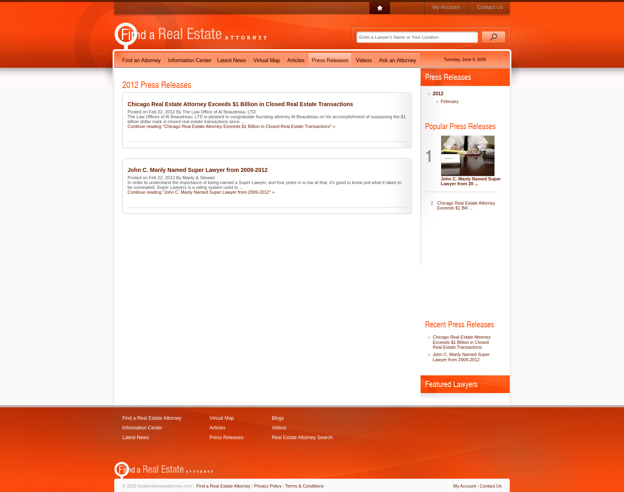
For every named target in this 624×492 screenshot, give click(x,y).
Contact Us (490, 7)
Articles (217, 428)
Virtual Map (221, 418)
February (450, 101)
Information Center (142, 428)
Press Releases (226, 437)
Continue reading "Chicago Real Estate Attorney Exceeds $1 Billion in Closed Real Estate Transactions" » (231, 126)
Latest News (135, 437)
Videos (279, 428)
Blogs (278, 418)
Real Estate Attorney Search (302, 437)
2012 (438, 93)
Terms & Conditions (304, 486)
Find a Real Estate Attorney (151, 418)
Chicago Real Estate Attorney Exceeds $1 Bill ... (466, 205)
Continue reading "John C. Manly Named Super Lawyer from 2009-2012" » (201, 192)
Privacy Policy (267, 486)
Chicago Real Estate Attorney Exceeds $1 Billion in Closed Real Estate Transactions (240, 104)
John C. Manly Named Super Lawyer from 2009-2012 (198, 170)
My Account (445, 7)
